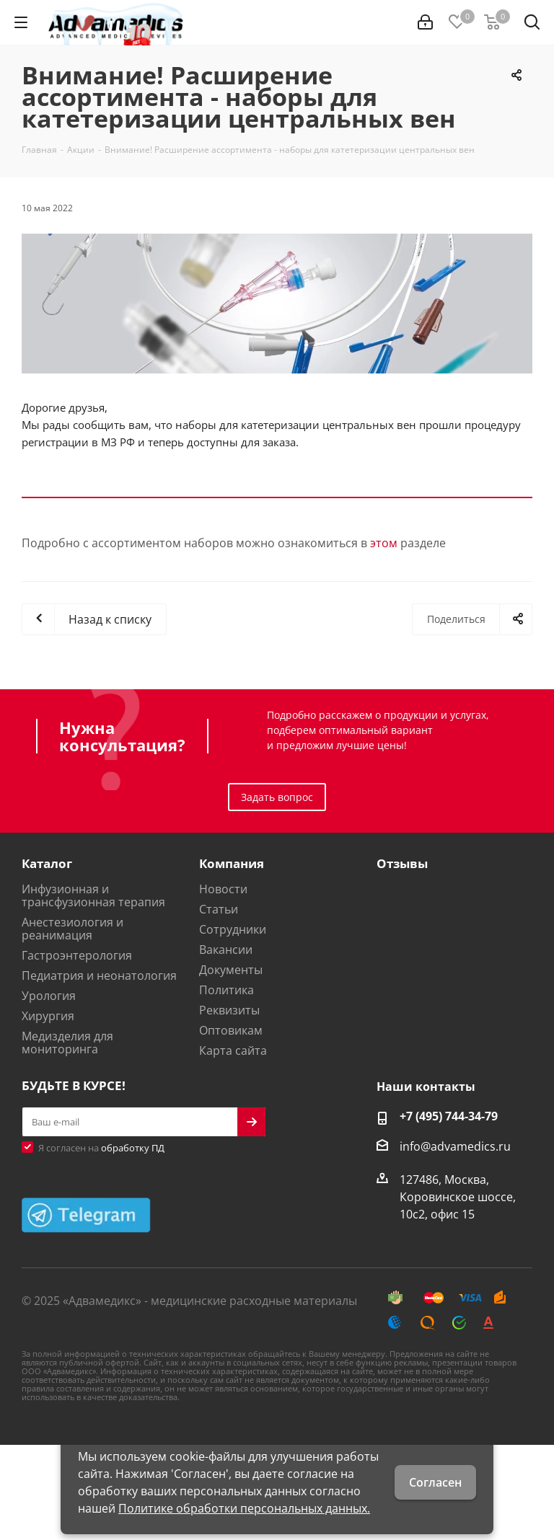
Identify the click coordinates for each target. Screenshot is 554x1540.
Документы (231, 970)
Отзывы (402, 863)
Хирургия (48, 1016)
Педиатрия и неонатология (99, 975)
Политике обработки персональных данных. (244, 1508)
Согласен (435, 1482)
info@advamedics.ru (455, 1146)
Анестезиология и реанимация (72, 928)
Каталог (47, 863)
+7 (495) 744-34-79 (449, 1116)
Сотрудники (232, 929)
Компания (231, 863)
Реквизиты (229, 1010)
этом (383, 543)
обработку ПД (132, 1147)
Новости (223, 889)
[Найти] (532, 24)
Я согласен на (101, 1147)
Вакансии (225, 949)
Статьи (218, 909)
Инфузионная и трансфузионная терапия (93, 895)
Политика (226, 990)
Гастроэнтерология (77, 955)
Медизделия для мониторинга (67, 1042)
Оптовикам (231, 1030)
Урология (49, 996)
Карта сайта (233, 1050)
